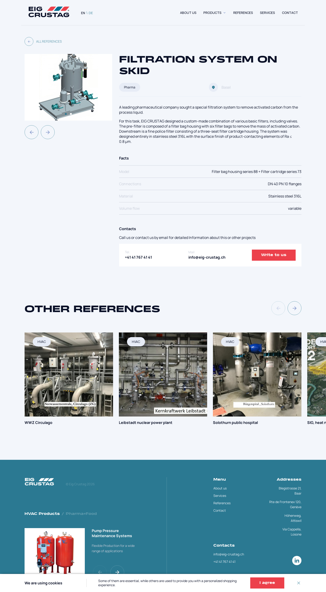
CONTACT (290, 12)
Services (219, 495)
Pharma (129, 87)
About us (188, 12)
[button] (31, 132)
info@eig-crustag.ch (206, 257)
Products (212, 12)
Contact (219, 510)
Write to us (273, 255)
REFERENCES (243, 12)
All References (43, 41)
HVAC (42, 341)
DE (91, 13)
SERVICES (267, 12)
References (222, 503)
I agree (267, 583)
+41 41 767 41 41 (138, 257)
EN (83, 13)
